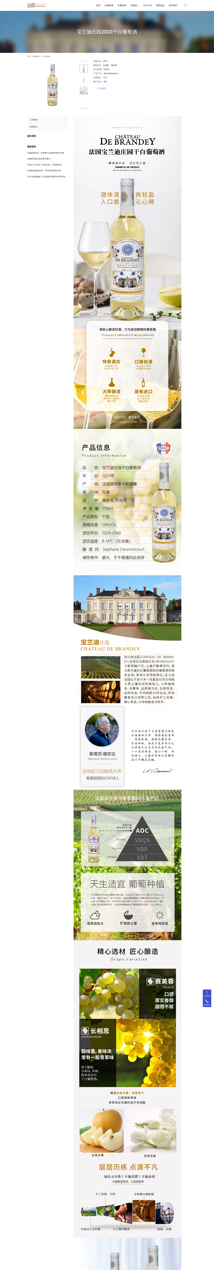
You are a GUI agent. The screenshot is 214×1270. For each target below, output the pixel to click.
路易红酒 (147, 5)
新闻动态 (160, 5)
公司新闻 (34, 120)
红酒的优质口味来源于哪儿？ (39, 159)
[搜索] (185, 5)
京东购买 (101, 88)
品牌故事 (109, 5)
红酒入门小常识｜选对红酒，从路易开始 (44, 165)
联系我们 (173, 5)
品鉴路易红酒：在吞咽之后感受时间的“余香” (46, 153)
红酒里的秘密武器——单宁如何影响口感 (44, 170)
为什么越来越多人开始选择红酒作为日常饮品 (46, 176)
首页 (98, 5)
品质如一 (134, 5)
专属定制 (122, 5)
